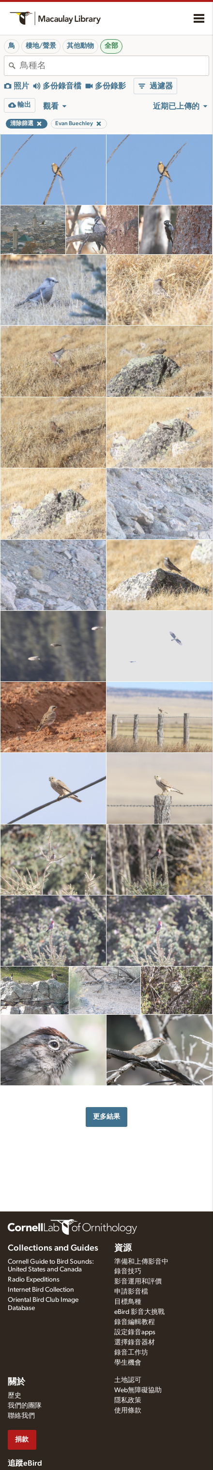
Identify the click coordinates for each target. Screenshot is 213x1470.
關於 (16, 1382)
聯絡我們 (21, 1415)
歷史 (14, 1395)
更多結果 (106, 1116)
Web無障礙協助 (138, 1390)
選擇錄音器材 (134, 1342)
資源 (123, 1248)
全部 (111, 46)
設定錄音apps (134, 1332)
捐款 (22, 1439)
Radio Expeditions (34, 1279)
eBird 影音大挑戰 (139, 1312)
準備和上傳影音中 (141, 1261)
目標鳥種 (127, 1301)
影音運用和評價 (138, 1281)
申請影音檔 (131, 1291)
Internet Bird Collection (41, 1289)
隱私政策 (127, 1400)
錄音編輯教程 (134, 1322)
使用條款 (127, 1410)
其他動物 (80, 46)
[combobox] (114, 65)
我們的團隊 (25, 1405)
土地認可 (127, 1380)
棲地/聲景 (41, 46)
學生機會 (127, 1362)
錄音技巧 (127, 1271)
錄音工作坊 (131, 1352)
